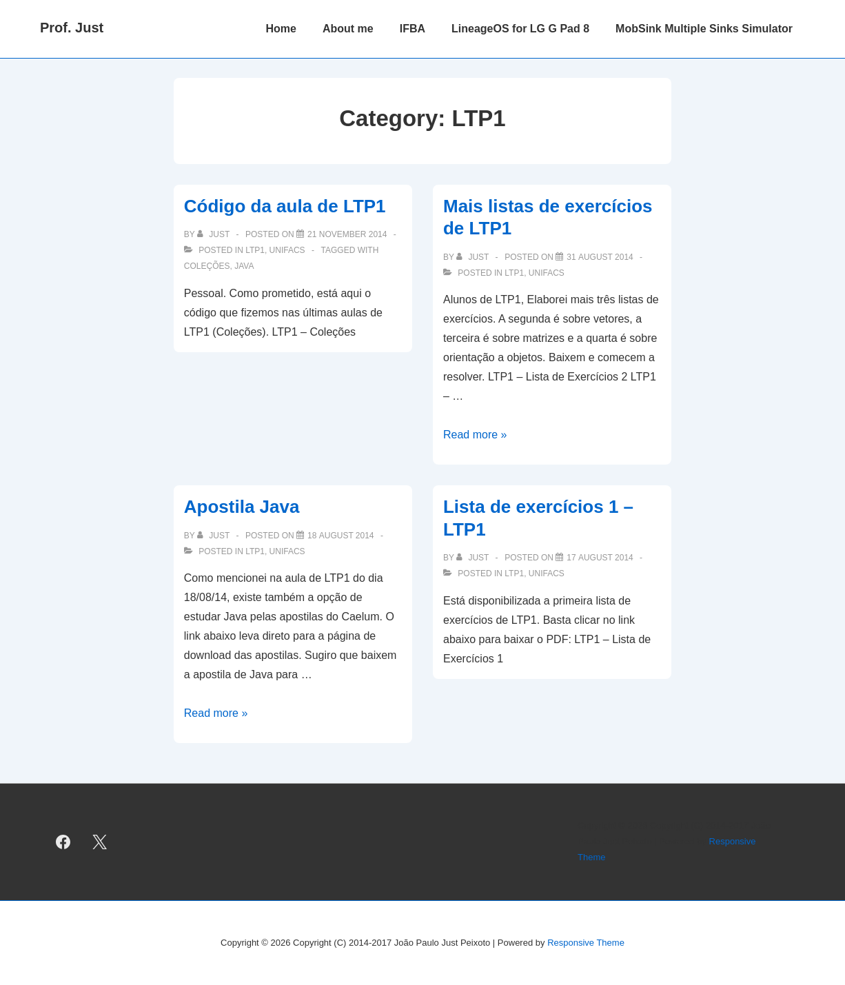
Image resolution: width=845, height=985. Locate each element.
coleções (207, 266)
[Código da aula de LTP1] (347, 234)
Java (244, 266)
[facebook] (63, 841)
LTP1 (255, 250)
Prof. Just (71, 27)
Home (280, 28)
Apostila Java (242, 506)
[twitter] (100, 841)
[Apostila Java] (340, 535)
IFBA (412, 28)
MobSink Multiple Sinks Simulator (704, 28)
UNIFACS (287, 250)
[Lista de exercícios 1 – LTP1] (600, 557)
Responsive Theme (585, 942)
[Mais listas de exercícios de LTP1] (600, 257)
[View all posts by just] (214, 234)
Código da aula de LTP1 (285, 206)
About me (348, 28)
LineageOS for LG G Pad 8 (520, 28)
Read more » (475, 434)
